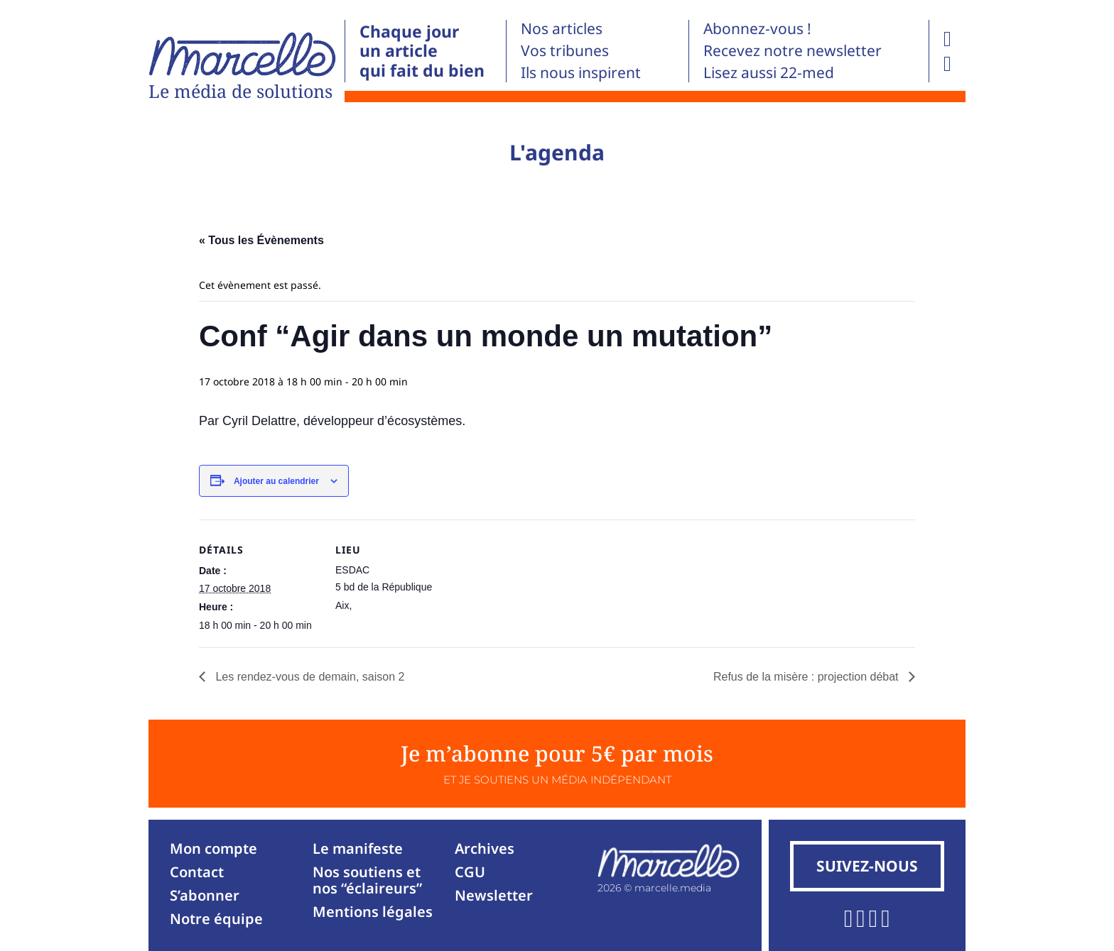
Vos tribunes (565, 50)
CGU (470, 871)
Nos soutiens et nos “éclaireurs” (367, 880)
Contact (197, 871)
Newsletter (494, 895)
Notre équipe (216, 918)
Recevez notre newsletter (792, 50)
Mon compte (213, 848)
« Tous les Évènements (261, 240)
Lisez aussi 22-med (768, 72)
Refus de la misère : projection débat (807, 677)
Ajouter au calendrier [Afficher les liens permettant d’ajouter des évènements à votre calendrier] (276, 481)
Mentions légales (373, 911)
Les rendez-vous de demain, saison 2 (308, 677)
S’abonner (204, 895)
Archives (484, 848)
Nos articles (561, 28)
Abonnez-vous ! (757, 28)
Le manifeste (358, 848)
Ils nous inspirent (581, 72)
